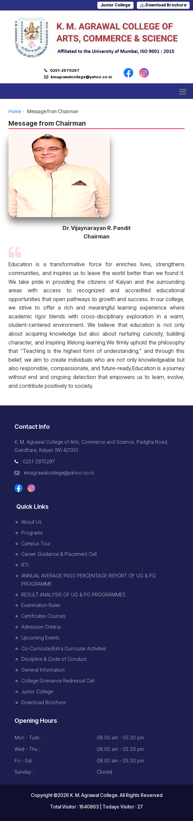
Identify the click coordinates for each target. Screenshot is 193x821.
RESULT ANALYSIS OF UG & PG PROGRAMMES (73, 594)
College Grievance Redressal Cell (57, 680)
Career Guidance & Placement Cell (59, 554)
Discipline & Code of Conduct (54, 659)
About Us (31, 522)
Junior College (115, 4)
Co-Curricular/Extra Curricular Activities (63, 648)
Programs (32, 532)
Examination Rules (41, 605)
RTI (24, 565)
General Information (43, 670)
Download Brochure (163, 4)
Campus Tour (36, 543)
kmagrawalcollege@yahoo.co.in (81, 77)
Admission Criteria (41, 627)
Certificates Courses (43, 616)
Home (14, 111)
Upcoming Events (40, 637)
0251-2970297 (64, 70)
